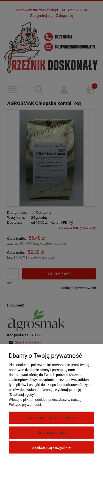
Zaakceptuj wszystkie (51, 447)
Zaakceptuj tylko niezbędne (51, 417)
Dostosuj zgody (51, 432)
